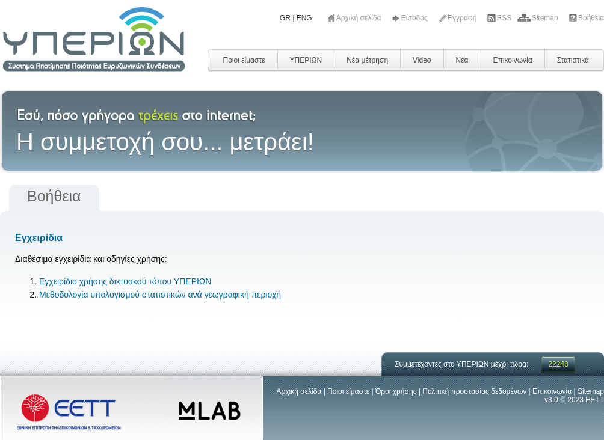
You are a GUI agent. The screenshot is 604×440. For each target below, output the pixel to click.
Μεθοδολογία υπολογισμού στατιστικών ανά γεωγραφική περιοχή (160, 294)
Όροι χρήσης (395, 391)
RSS (505, 18)
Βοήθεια (591, 18)
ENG (304, 18)
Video (422, 60)
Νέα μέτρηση (367, 60)
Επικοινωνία (512, 60)
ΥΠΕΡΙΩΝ (306, 60)
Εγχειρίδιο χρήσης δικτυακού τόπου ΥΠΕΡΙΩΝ (125, 281)
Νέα (462, 60)
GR (285, 18)
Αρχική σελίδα (359, 18)
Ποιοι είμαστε (244, 60)
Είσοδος (415, 18)
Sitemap (546, 18)
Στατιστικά (573, 60)
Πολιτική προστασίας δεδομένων (474, 391)
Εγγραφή (463, 18)
